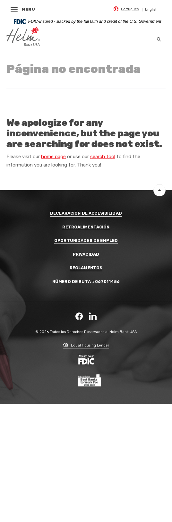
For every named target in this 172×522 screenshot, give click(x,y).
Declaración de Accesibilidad (86, 213)
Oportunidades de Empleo (86, 240)
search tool (102, 156)
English (151, 9)
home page (53, 156)
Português (130, 9)
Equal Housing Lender (86, 345)
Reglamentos (86, 267)
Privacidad (86, 254)
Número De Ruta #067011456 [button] (86, 281)
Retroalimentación (85, 227)
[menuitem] (126, 9)
